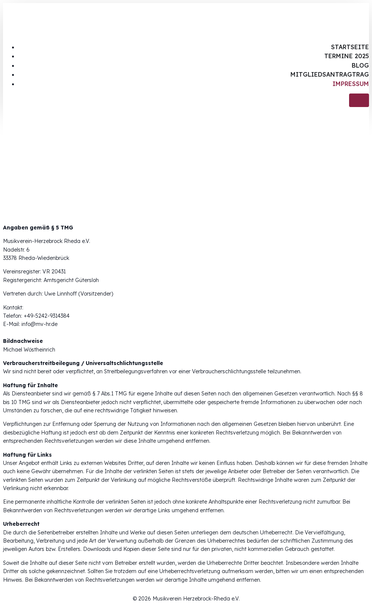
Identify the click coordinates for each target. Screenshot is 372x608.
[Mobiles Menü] (359, 100)
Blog (360, 65)
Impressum (351, 84)
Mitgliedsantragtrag (329, 74)
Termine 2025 (346, 56)
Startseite (350, 47)
